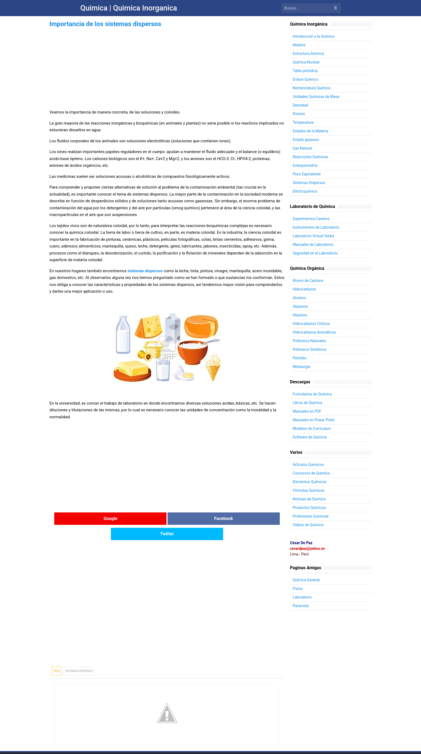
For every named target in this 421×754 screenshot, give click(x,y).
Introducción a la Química (314, 36)
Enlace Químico (306, 79)
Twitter (245, 518)
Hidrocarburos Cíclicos (312, 323)
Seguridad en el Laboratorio (316, 253)
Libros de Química (308, 403)
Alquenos (301, 306)
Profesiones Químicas (311, 516)
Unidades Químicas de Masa (316, 96)
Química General (306, 580)
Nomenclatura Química (312, 88)
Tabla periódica (305, 71)
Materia (299, 45)
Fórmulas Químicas (309, 490)
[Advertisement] (167, 66)
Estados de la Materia (311, 131)
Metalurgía (302, 366)
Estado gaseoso (306, 139)
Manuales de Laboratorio (313, 244)
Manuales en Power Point (314, 420)
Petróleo (300, 358)
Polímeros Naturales (310, 341)
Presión (299, 114)
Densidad (300, 105)
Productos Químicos (310, 507)
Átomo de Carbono (308, 280)
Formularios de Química (312, 394)
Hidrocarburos (305, 289)
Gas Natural (302, 148)
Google (89, 518)
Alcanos (299, 298)
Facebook (167, 518)
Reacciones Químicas (311, 157)
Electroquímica (305, 191)
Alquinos (300, 315)
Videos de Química (308, 525)
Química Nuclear (306, 62)
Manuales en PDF (307, 411)
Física (298, 588)
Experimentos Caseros (311, 219)
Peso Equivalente (307, 174)
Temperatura (303, 122)
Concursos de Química (312, 473)
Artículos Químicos (308, 464)
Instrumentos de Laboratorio (316, 227)
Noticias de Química (309, 499)
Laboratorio (302, 597)
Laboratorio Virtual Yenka (314, 236)
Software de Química (310, 437)
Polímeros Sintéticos (310, 349)
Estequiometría (305, 165)
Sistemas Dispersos (79, 655)
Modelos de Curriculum (312, 428)
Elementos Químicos (310, 482)
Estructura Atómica (309, 53)
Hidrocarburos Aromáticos (315, 332)
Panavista (301, 606)
